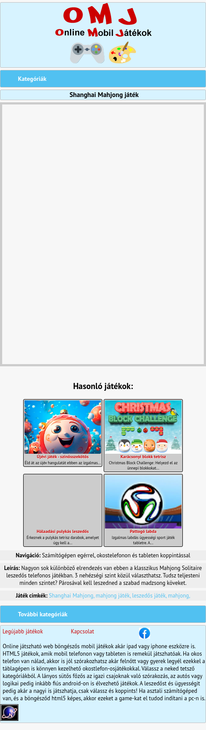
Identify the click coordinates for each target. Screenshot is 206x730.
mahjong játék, (114, 595)
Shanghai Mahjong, (72, 595)
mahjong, (179, 595)
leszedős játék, (150, 595)
